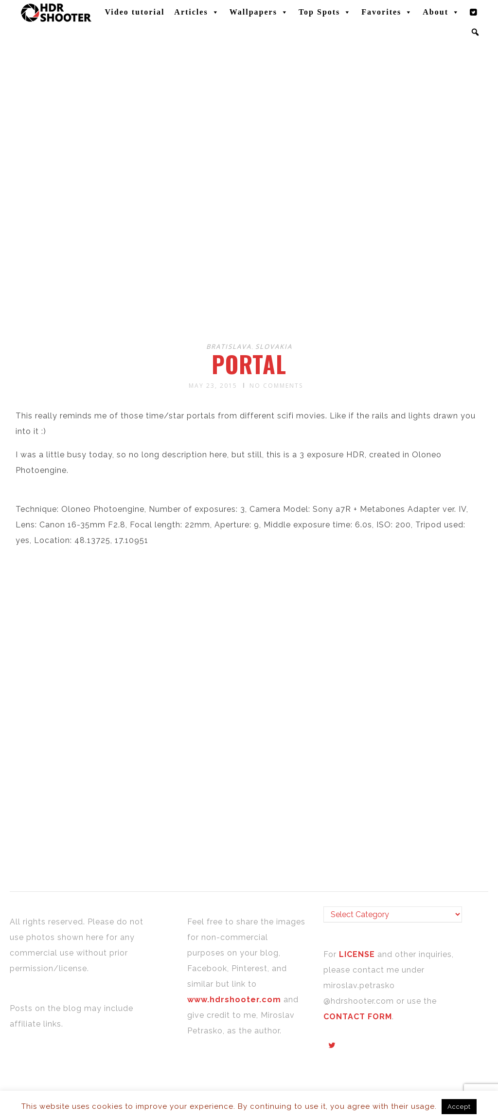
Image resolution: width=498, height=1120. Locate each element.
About (441, 12)
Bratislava (228, 346)
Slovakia (273, 346)
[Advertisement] (250, 257)
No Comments (276, 385)
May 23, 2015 (213, 385)
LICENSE (358, 954)
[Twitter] (473, 12)
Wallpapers (259, 12)
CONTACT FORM (357, 1016)
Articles (196, 12)
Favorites (387, 12)
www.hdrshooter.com (234, 999)
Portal (249, 364)
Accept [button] (459, 1106)
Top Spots (325, 12)
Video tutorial (134, 12)
